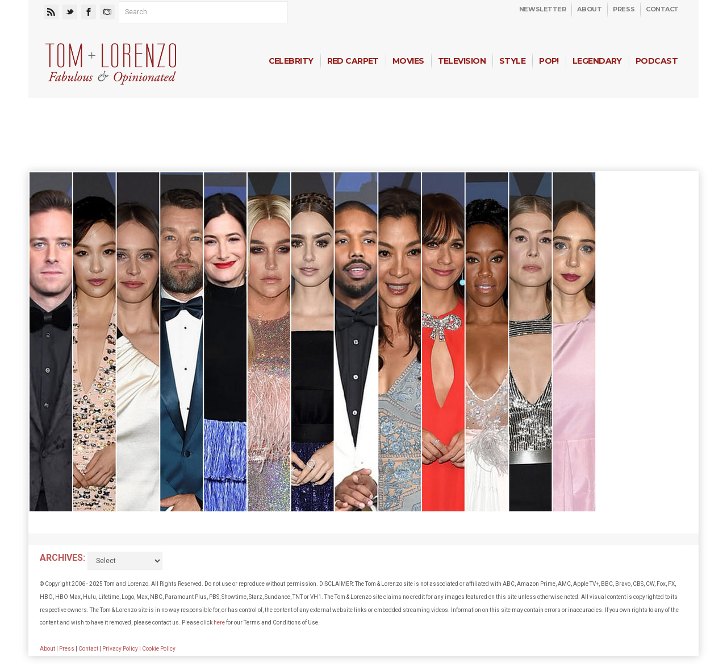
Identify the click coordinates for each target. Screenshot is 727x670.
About (589, 9)
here (219, 622)
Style (512, 61)
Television (462, 61)
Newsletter (542, 9)
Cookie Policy (159, 649)
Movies (408, 61)
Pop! (549, 61)
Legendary (597, 61)
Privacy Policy (120, 649)
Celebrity (291, 61)
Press (623, 9)
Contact (662, 9)
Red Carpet (353, 61)
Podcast (657, 61)
